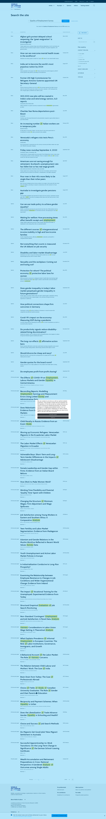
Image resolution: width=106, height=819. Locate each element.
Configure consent (53, 414)
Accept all (53, 417)
